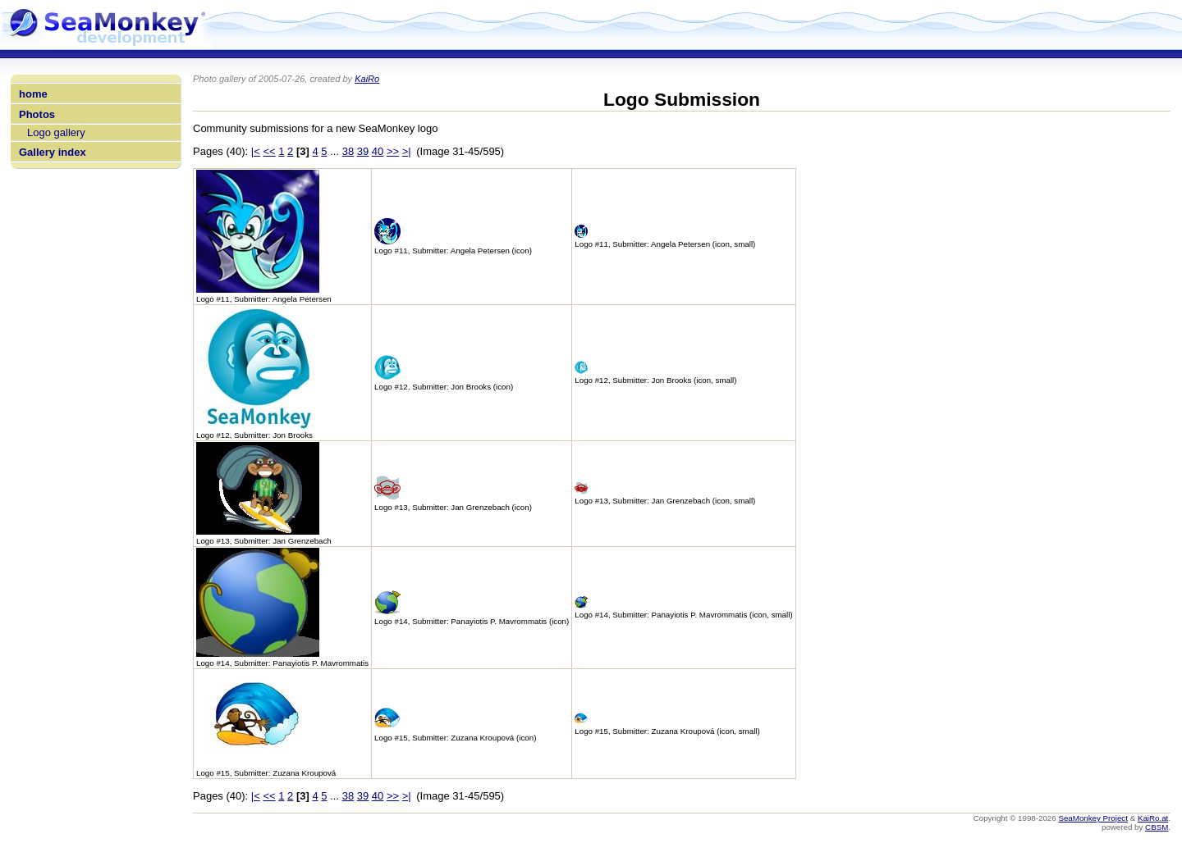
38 (348, 151)
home (33, 94)
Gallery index (52, 152)
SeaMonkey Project (1093, 817)
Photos (37, 114)
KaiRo (367, 79)
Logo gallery (56, 132)
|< (255, 151)
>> (393, 151)
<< (269, 151)
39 (363, 151)
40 (377, 151)
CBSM (1156, 827)
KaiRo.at (1153, 817)
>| (406, 151)
